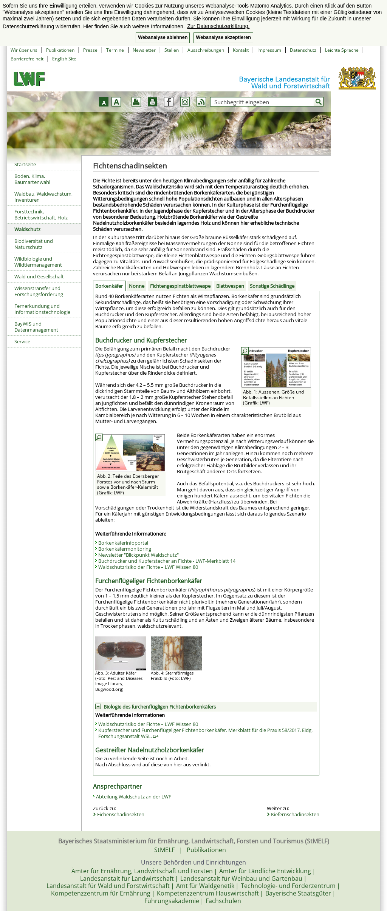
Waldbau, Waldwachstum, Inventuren (43, 196)
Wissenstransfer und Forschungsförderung (38, 291)
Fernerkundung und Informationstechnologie (42, 309)
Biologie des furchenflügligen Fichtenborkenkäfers (160, 706)
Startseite (25, 164)
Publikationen (60, 50)
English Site (64, 59)
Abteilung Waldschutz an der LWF (133, 796)
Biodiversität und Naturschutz (33, 244)
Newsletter (144, 50)
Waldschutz (27, 229)
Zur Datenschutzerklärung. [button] (218, 26)
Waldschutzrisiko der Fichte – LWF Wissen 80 (148, 567)
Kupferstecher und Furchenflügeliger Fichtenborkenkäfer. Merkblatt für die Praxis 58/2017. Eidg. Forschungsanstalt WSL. (205, 733)
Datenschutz (303, 50)
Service (22, 341)
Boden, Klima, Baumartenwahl (32, 179)
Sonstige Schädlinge (272, 286)
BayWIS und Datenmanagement (36, 326)
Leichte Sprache (342, 50)
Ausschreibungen (205, 50)
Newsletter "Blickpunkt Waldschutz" (138, 554)
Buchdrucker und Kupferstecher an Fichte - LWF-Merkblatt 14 (166, 560)
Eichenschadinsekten (120, 814)
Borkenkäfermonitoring (124, 548)
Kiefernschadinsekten (295, 814)
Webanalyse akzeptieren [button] (223, 37)
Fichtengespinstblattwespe (180, 286)
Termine (115, 50)
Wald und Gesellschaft (39, 276)
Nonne (136, 286)
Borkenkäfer (109, 286)
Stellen (171, 50)
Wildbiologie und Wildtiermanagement (38, 261)
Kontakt (241, 50)
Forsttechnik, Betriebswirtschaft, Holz (41, 214)
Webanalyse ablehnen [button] (162, 37)
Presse (90, 50)
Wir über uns (24, 50)
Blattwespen (230, 286)
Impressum (269, 50)
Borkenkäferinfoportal (123, 542)
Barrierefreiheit (27, 59)
